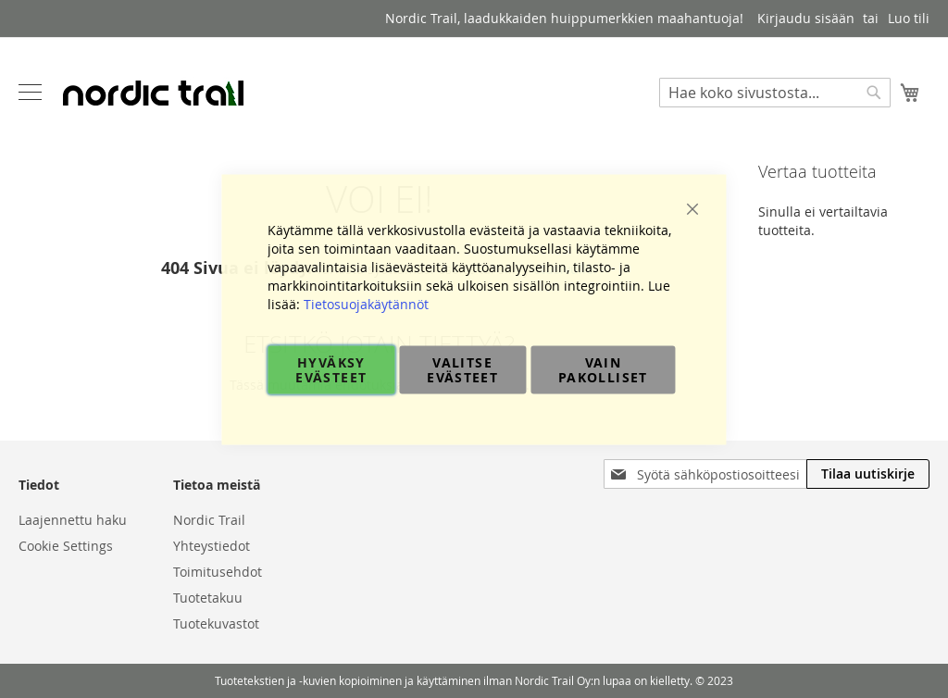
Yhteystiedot (211, 546)
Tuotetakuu (208, 597)
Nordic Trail (209, 520)
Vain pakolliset (603, 370)
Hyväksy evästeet (331, 370)
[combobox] (775, 92)
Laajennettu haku (73, 520)
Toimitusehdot (217, 571)
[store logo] (152, 92)
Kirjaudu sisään (805, 18)
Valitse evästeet (462, 370)
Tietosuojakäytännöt (366, 304)
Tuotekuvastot (216, 623)
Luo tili (908, 18)
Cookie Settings (66, 546)
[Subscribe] (867, 474)
